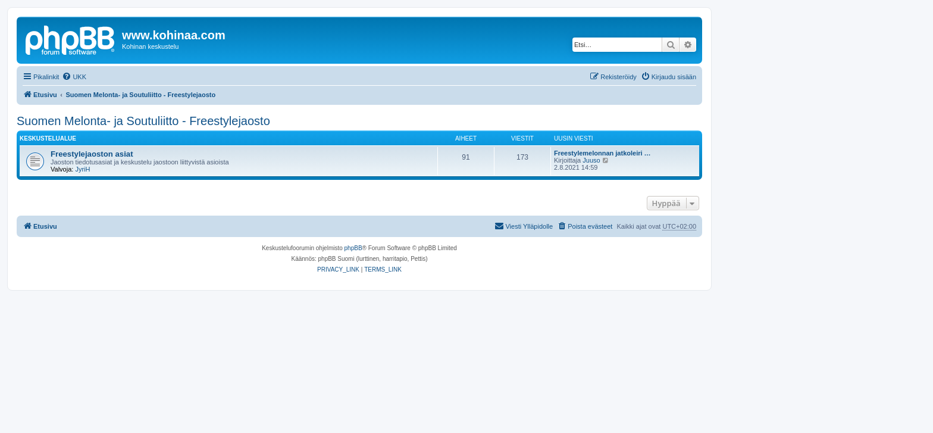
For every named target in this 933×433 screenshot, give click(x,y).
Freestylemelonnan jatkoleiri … (602, 153)
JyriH (82, 169)
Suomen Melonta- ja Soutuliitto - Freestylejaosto (143, 120)
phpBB (353, 248)
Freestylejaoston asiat (92, 153)
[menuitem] (74, 77)
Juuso (591, 160)
